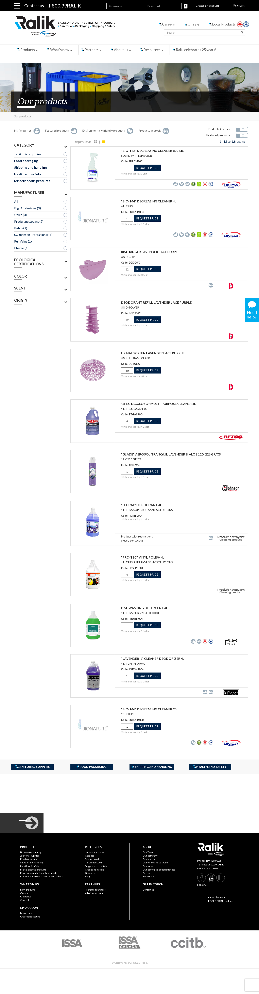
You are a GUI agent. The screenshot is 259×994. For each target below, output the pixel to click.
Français (239, 5)
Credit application (94, 869)
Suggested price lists (96, 866)
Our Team (148, 852)
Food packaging (26, 161)
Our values (149, 866)
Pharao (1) (21, 248)
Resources (151, 49)
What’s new (59, 49)
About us (121, 49)
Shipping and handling (30, 167)
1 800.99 (215, 864)
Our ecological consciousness (159, 869)
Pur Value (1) (23, 241)
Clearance (25, 896)
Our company (150, 855)
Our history (149, 859)
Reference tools (93, 862)
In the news (149, 876)
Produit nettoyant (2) (28, 221)
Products (27, 49)
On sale (193, 24)
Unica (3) (20, 215)
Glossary (90, 873)
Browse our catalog (30, 852)
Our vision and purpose (155, 862)
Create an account (207, 5)
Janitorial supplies (27, 154)
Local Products (224, 24)
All (16, 201)
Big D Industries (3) (27, 208)
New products (27, 889)
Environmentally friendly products (38, 873)
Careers (168, 24)
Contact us (34, 5)
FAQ (87, 876)
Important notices (94, 852)
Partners (92, 49)
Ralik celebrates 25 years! (196, 49)
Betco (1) (20, 228)
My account (26, 913)
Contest (24, 899)
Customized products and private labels (41, 876)
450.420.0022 (213, 860)
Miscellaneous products (32, 181)
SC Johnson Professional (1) (33, 234)
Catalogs (89, 855)
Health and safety (27, 174)
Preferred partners (95, 889)
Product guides (93, 859)
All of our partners (94, 893)
